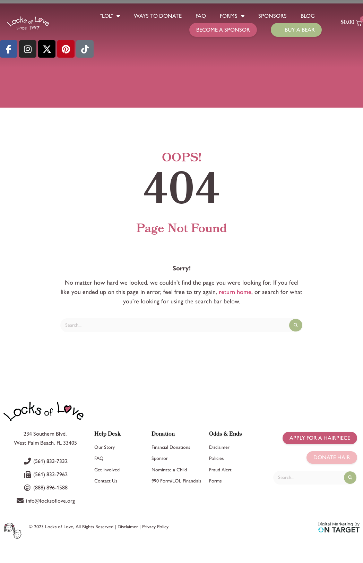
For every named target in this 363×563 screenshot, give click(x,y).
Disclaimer (219, 447)
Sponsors (272, 15)
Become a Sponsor (223, 29)
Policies (216, 458)
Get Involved (107, 470)
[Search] (295, 325)
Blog (308, 15)
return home (235, 292)
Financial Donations (171, 447)
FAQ (201, 15)
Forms (232, 16)
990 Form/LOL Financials (176, 481)
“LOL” (110, 16)
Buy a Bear (300, 29)
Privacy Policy (155, 527)
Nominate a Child (169, 470)
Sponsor (160, 458)
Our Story (104, 447)
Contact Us (105, 481)
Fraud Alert (220, 470)
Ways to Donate (158, 15)
